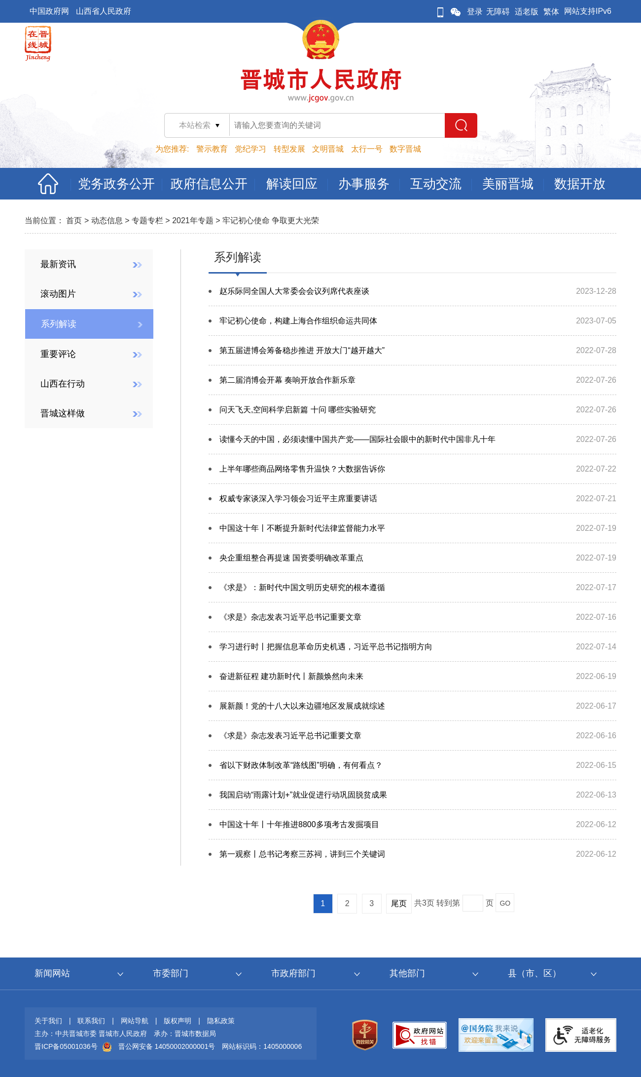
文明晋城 (328, 149)
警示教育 (212, 149)
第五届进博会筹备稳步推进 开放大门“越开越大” (302, 350)
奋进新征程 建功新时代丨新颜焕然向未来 (291, 676)
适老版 (526, 11)
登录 (475, 11)
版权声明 (177, 1021)
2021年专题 (193, 220)
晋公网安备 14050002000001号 (166, 1046)
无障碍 (498, 11)
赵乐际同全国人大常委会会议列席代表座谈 (294, 291)
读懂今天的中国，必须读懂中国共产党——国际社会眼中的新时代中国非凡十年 (357, 439)
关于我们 (48, 1021)
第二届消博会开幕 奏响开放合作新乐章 (287, 380)
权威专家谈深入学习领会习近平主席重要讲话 (298, 498)
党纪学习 (250, 149)
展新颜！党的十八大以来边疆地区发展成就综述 (302, 706)
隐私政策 (221, 1021)
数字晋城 (405, 149)
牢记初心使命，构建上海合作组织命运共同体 (298, 321)
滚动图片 (58, 294)
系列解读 (58, 324)
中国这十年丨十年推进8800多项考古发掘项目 (299, 824)
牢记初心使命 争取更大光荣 (270, 220)
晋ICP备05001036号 (66, 1046)
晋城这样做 (62, 413)
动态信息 (107, 220)
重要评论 (58, 354)
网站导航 (134, 1021)
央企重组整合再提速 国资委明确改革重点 (291, 558)
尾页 (399, 903)
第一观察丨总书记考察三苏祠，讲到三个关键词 (302, 854)
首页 (74, 220)
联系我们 (91, 1021)
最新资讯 (58, 264)
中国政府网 (49, 11)
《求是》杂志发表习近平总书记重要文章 (290, 617)
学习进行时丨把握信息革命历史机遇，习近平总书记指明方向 (325, 646)
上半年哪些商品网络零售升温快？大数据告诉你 (302, 469)
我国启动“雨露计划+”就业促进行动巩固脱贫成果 (303, 795)
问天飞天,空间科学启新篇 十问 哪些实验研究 (297, 409)
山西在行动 (62, 384)
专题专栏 (147, 220)
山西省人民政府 (103, 11)
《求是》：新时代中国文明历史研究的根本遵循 (302, 587)
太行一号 (367, 149)
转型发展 (289, 149)
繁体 (551, 11)
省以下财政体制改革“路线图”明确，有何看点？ (301, 765)
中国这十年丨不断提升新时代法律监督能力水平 (302, 528)
